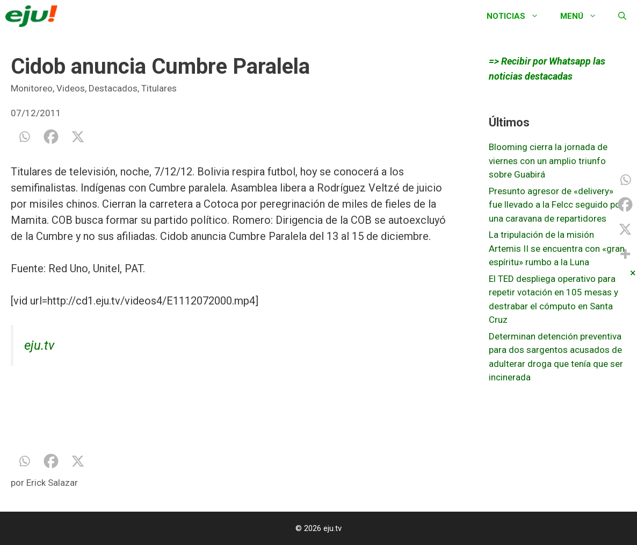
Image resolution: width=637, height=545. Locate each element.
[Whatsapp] (24, 136)
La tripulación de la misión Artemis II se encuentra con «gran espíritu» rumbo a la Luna (557, 248)
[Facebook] (51, 136)
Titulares (159, 88)
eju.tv (39, 345)
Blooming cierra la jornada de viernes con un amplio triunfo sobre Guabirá (548, 160)
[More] (625, 254)
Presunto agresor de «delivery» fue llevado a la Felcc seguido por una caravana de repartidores (556, 205)
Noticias (518, 16)
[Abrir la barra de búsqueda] (622, 16)
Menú (583, 16)
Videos (70, 88)
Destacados (113, 88)
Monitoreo (32, 88)
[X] (78, 136)
